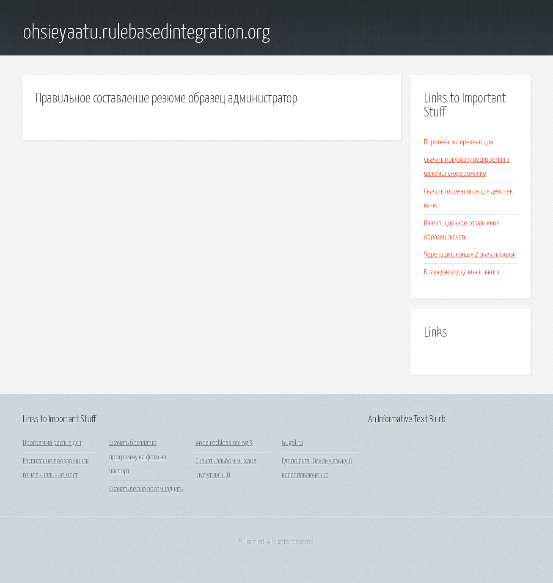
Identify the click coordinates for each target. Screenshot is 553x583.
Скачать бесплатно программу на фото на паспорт (137, 457)
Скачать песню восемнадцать (146, 489)
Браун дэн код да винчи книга (461, 272)
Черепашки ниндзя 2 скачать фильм (470, 254)
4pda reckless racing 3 (224, 443)
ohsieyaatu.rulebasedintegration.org (146, 33)
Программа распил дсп (52, 443)
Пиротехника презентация (458, 142)
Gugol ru (292, 443)
